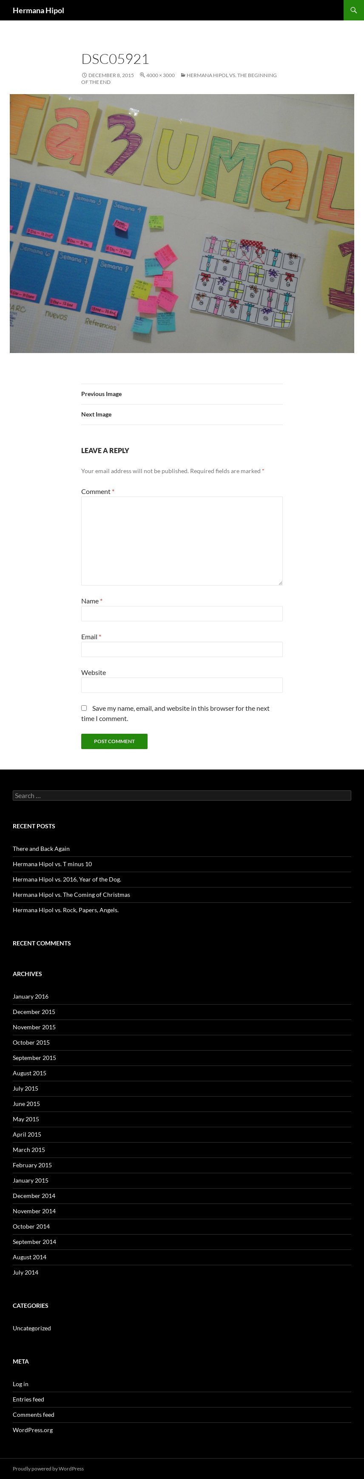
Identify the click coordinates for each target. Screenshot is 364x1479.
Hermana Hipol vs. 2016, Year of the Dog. (67, 879)
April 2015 (27, 1134)
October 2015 (31, 1042)
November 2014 (34, 1211)
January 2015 (30, 1180)
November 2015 (34, 1027)
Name (91, 601)
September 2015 (34, 1057)
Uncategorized (32, 1328)
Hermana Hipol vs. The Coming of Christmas (71, 894)
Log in (20, 1383)
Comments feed (33, 1414)
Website (93, 672)
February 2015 (32, 1165)
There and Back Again (41, 848)
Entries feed (28, 1399)
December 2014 (34, 1195)
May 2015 (26, 1119)
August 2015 (29, 1073)
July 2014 (25, 1272)
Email (91, 636)
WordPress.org (33, 1429)
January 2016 (30, 996)
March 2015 (29, 1149)
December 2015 (34, 1011)
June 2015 (26, 1103)
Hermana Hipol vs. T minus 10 (52, 863)
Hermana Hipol (38, 10)
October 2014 (31, 1226)
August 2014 (29, 1257)
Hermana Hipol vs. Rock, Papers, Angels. (66, 909)
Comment (97, 491)
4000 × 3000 (160, 75)
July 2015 (25, 1088)
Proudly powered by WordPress (48, 1468)
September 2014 (34, 1241)
